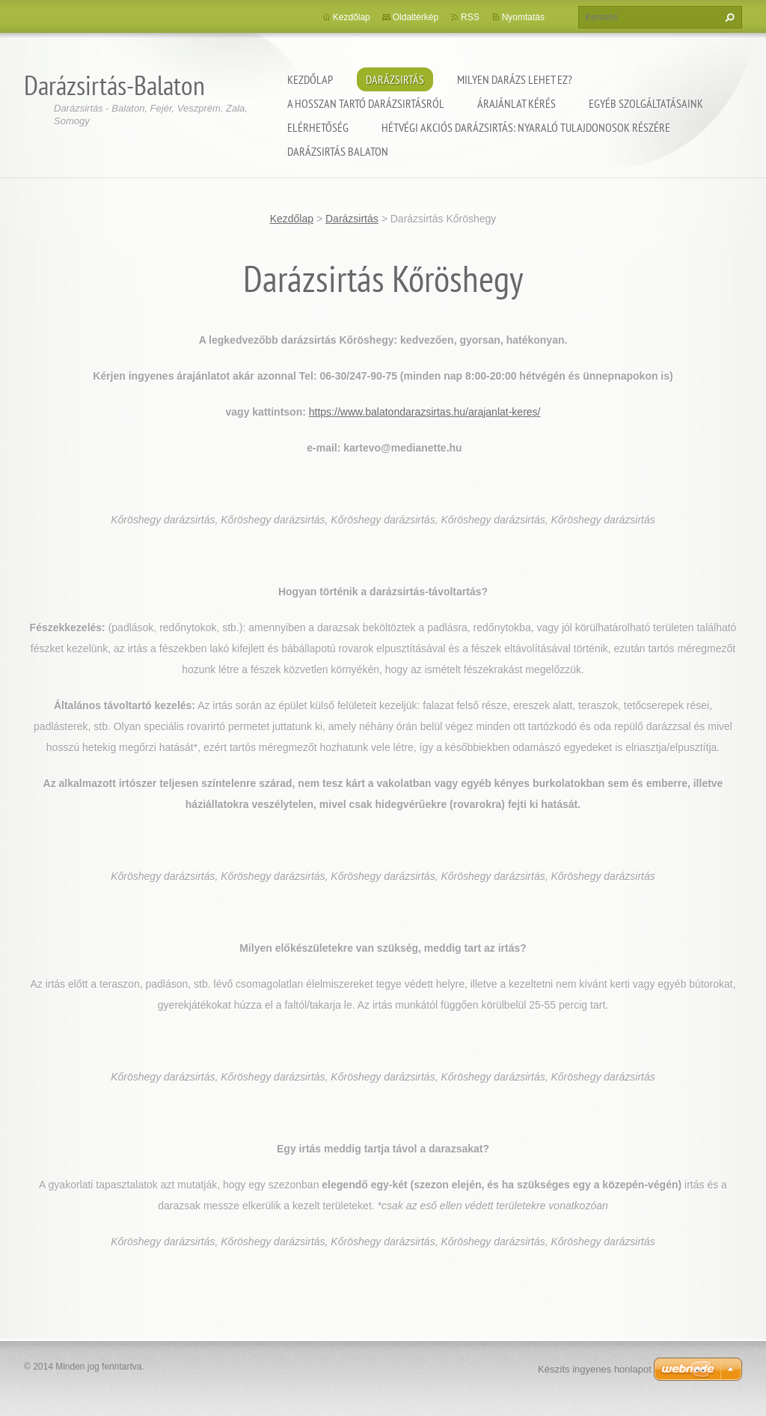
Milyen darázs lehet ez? (514, 79)
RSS (470, 17)
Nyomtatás (523, 17)
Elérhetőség (318, 127)
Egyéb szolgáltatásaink (646, 103)
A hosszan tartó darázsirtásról (365, 103)
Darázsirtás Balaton (337, 151)
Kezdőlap (310, 79)
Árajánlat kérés (516, 103)
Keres (728, 17)
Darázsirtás (395, 79)
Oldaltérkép (415, 17)
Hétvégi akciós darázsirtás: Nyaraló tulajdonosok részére (526, 127)
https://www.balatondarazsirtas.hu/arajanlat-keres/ (425, 412)
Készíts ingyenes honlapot (595, 1369)
